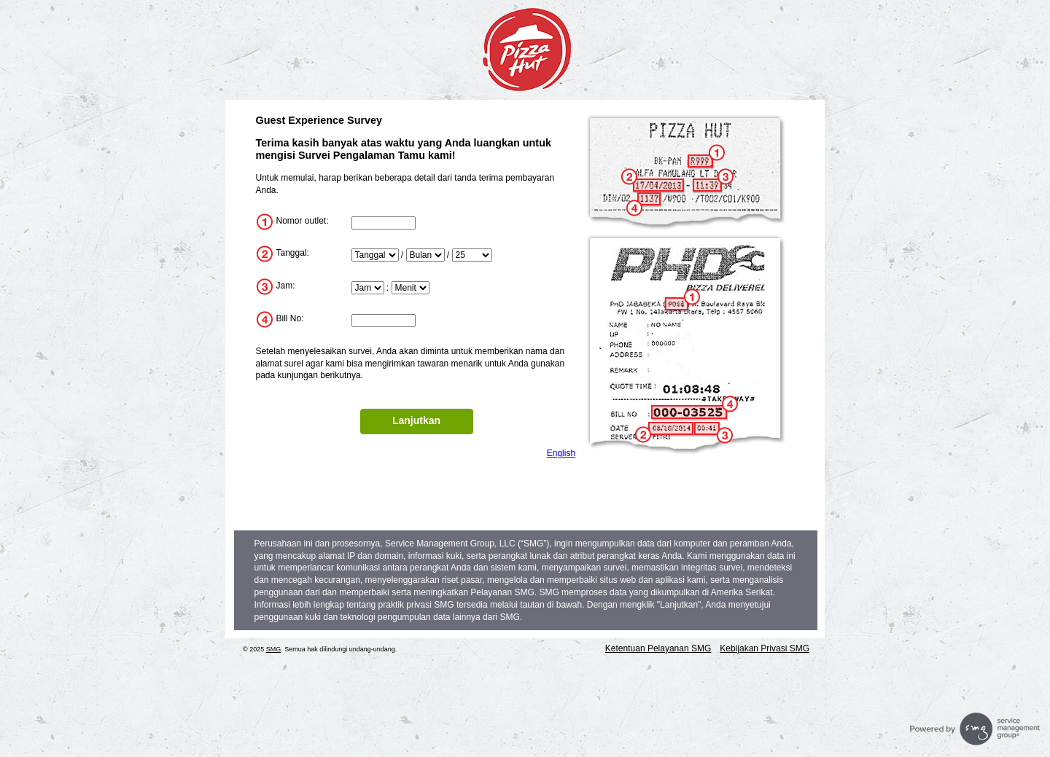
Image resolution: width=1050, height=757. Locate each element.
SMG (273, 649)
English (561, 453)
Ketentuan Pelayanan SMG (658, 648)
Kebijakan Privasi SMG (764, 648)
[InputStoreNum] (383, 223)
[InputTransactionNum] (383, 320)
